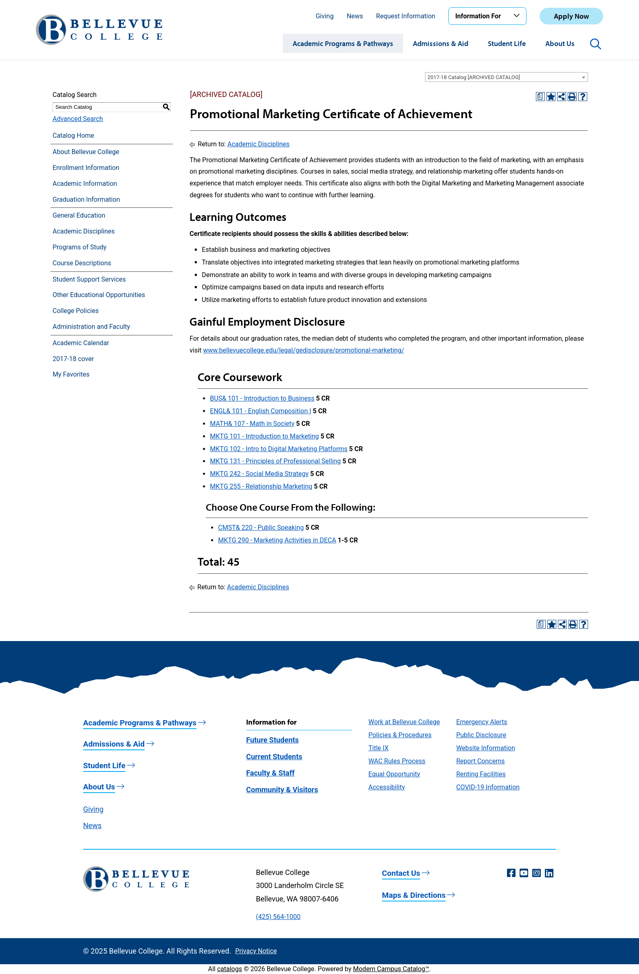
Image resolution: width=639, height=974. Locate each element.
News (355, 16)
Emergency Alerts (481, 722)
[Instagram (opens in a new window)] (536, 873)
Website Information (485, 748)
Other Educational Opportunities (99, 295)
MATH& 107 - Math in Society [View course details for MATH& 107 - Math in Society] (252, 424)
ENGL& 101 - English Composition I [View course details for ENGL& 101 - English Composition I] (260, 411)
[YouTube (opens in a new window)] (524, 873)
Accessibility (386, 787)
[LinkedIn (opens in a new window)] (549, 873)
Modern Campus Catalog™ (391, 969)
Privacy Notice (256, 951)
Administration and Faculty (91, 327)
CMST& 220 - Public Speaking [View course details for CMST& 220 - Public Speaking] (261, 527)
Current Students (274, 756)
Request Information (405, 16)
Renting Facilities (480, 774)
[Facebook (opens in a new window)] (511, 873)
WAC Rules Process (396, 761)
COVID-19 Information (488, 787)
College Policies (76, 311)
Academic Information (85, 183)
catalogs (229, 969)
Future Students (272, 740)
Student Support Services (89, 279)
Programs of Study (79, 247)
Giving (324, 16)
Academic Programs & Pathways (343, 43)
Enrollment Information (86, 168)
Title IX (378, 748)
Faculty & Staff (270, 773)
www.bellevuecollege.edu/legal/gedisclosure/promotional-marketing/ (303, 350)
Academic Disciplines (84, 231)
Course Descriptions (82, 263)
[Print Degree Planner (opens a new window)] (540, 96)
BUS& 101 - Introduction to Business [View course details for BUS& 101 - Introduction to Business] (262, 398)
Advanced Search (78, 119)
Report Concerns (480, 761)
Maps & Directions (413, 895)
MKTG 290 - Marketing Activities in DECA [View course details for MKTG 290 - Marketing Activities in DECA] (277, 540)
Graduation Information (86, 199)
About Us (560, 43)
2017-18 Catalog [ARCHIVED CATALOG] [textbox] (473, 77)
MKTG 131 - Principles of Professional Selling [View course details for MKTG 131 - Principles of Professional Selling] (275, 461)
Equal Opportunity (394, 774)
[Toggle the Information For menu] (518, 16)
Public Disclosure (481, 735)
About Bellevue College (86, 152)
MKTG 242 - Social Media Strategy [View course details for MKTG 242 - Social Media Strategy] (259, 474)
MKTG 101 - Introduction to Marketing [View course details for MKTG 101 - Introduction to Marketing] (264, 436)
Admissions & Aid (440, 43)
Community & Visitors (282, 789)
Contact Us (401, 873)
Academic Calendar (81, 343)
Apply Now (571, 16)
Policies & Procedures (400, 735)
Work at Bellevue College (404, 722)
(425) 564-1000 (278, 917)
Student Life (507, 43)
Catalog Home (73, 135)
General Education (79, 215)
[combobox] (506, 77)
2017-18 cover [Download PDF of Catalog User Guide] (73, 359)
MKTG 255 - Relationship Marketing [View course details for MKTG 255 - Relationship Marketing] (261, 486)
